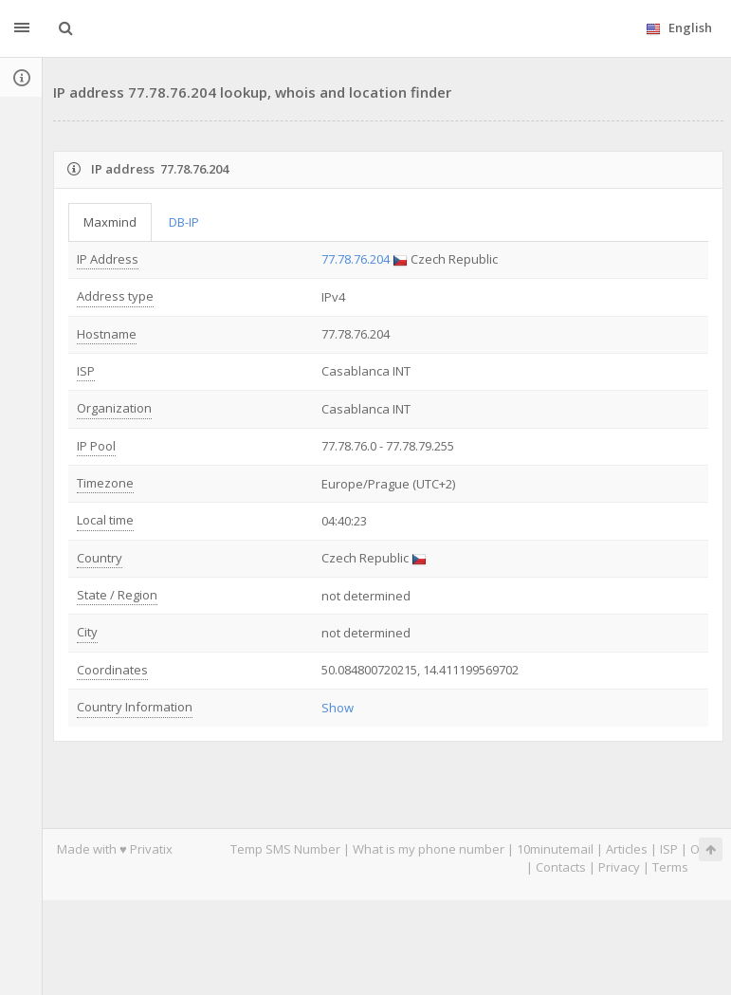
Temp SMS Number (285, 848)
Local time (105, 519)
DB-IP (184, 221)
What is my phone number (428, 848)
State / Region (117, 594)
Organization (114, 407)
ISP (86, 370)
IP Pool (96, 445)
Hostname (107, 333)
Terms (670, 866)
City (87, 631)
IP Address (107, 258)
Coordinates (112, 669)
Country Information (134, 706)
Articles (627, 848)
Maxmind (110, 221)
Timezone (105, 482)
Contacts (561, 866)
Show (337, 707)
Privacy (619, 866)
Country (99, 557)
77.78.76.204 (355, 258)
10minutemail (555, 848)
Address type (115, 295)
